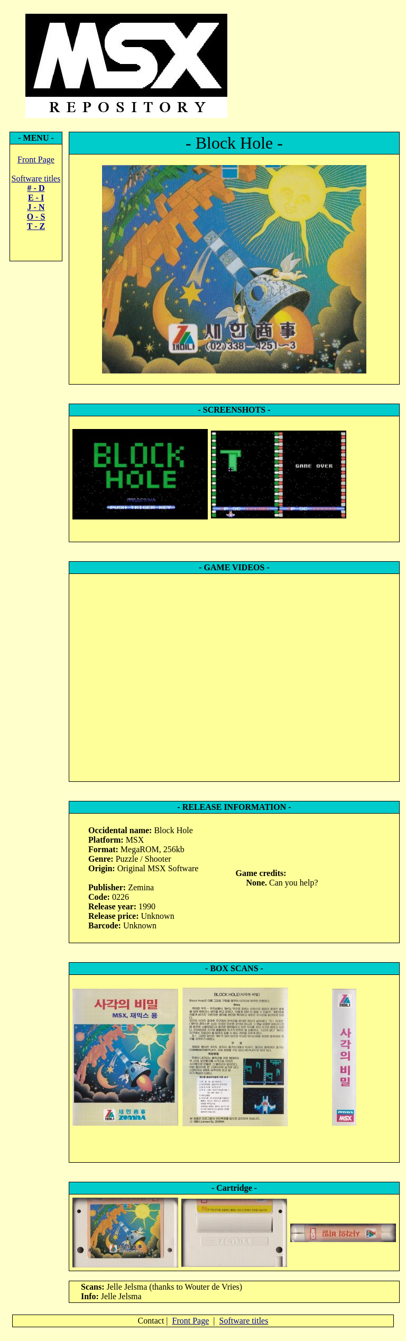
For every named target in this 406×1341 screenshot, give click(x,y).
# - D (36, 188)
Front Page (35, 159)
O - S (36, 216)
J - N (36, 207)
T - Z (36, 226)
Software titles (36, 178)
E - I (36, 197)
